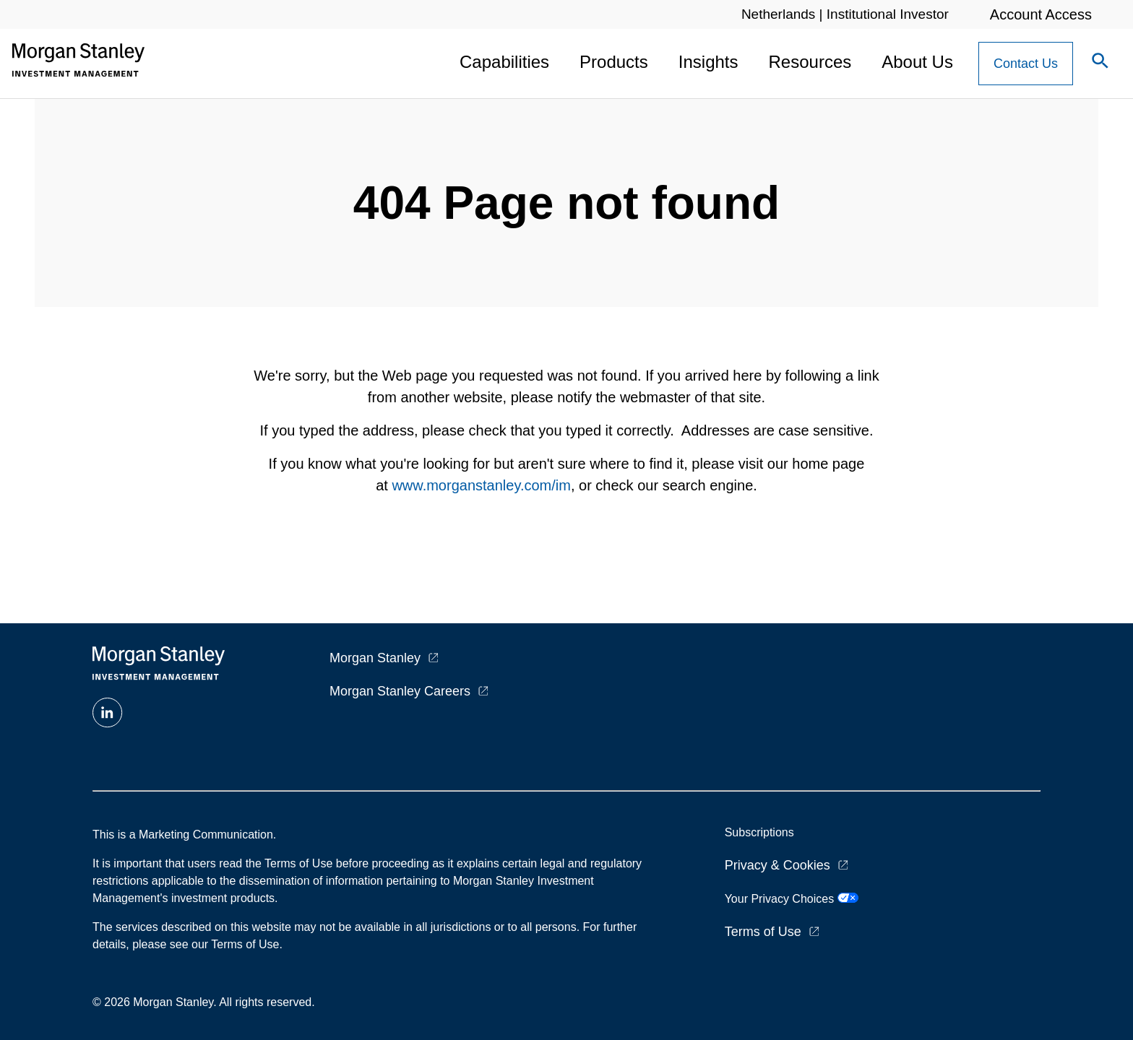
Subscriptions (759, 832)
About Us (917, 62)
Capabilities (504, 62)
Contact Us (1026, 63)
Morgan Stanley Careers (399, 691)
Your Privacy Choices (791, 899)
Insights (708, 62)
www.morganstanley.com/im (481, 485)
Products (614, 62)
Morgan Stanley (375, 658)
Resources (810, 62)
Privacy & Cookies (777, 865)
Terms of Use (763, 931)
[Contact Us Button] (1025, 63)
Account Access (1041, 14)
